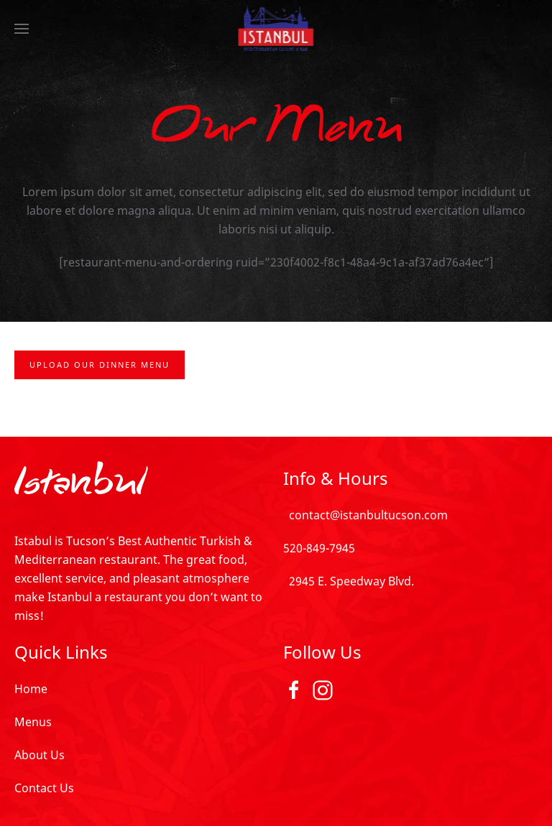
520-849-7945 (319, 548)
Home (30, 689)
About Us (39, 755)
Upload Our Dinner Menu (99, 364)
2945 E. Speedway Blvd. (348, 581)
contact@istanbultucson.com (365, 515)
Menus (33, 722)
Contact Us (44, 788)
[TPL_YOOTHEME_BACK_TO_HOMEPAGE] (276, 28)
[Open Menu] (21, 28)
